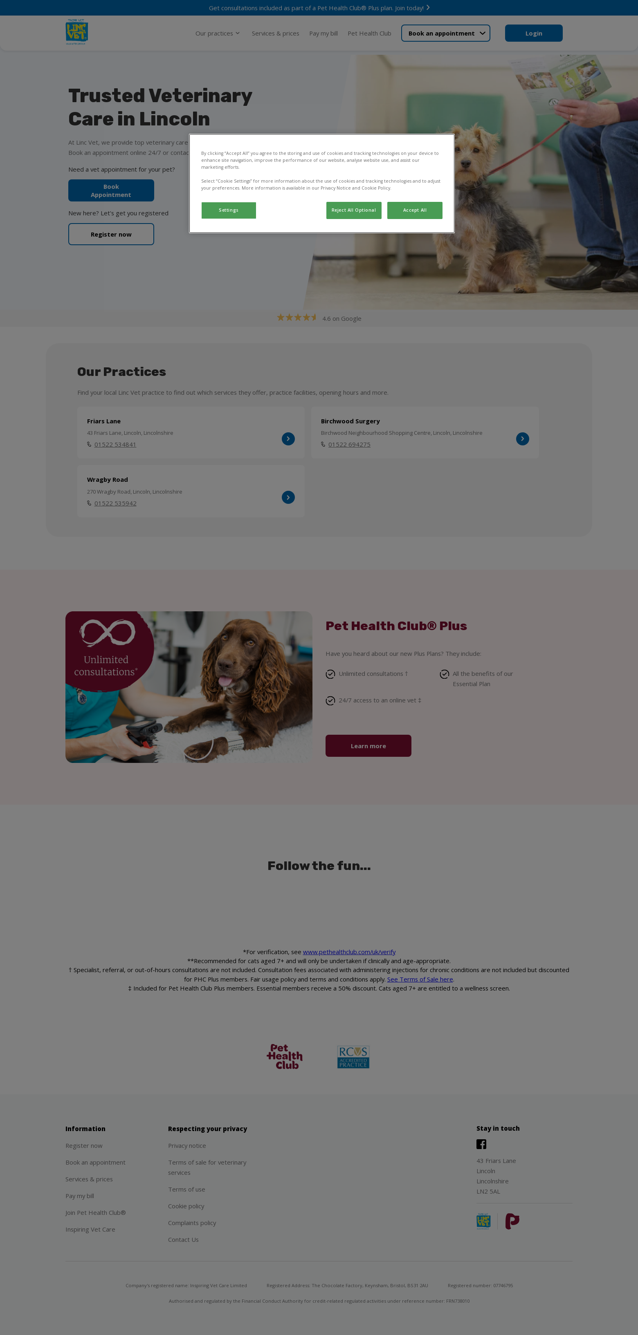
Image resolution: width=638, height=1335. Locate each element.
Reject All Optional (354, 210)
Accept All (415, 210)
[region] (322, 183)
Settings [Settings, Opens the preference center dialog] (229, 210)
